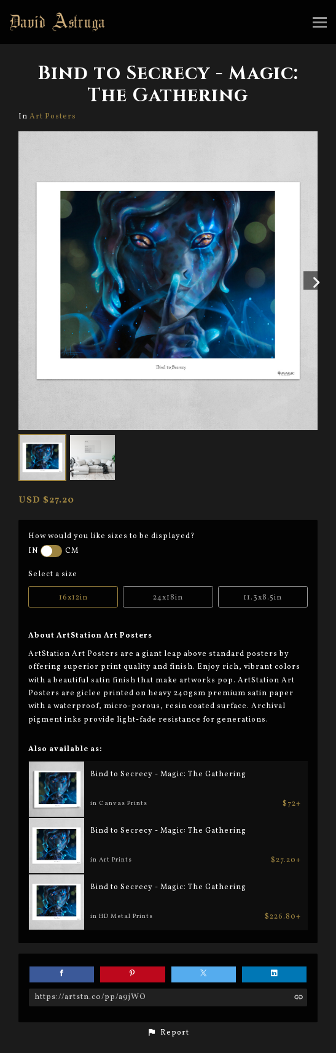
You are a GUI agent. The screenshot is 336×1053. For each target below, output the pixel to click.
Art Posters (52, 116)
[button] (168, 1032)
